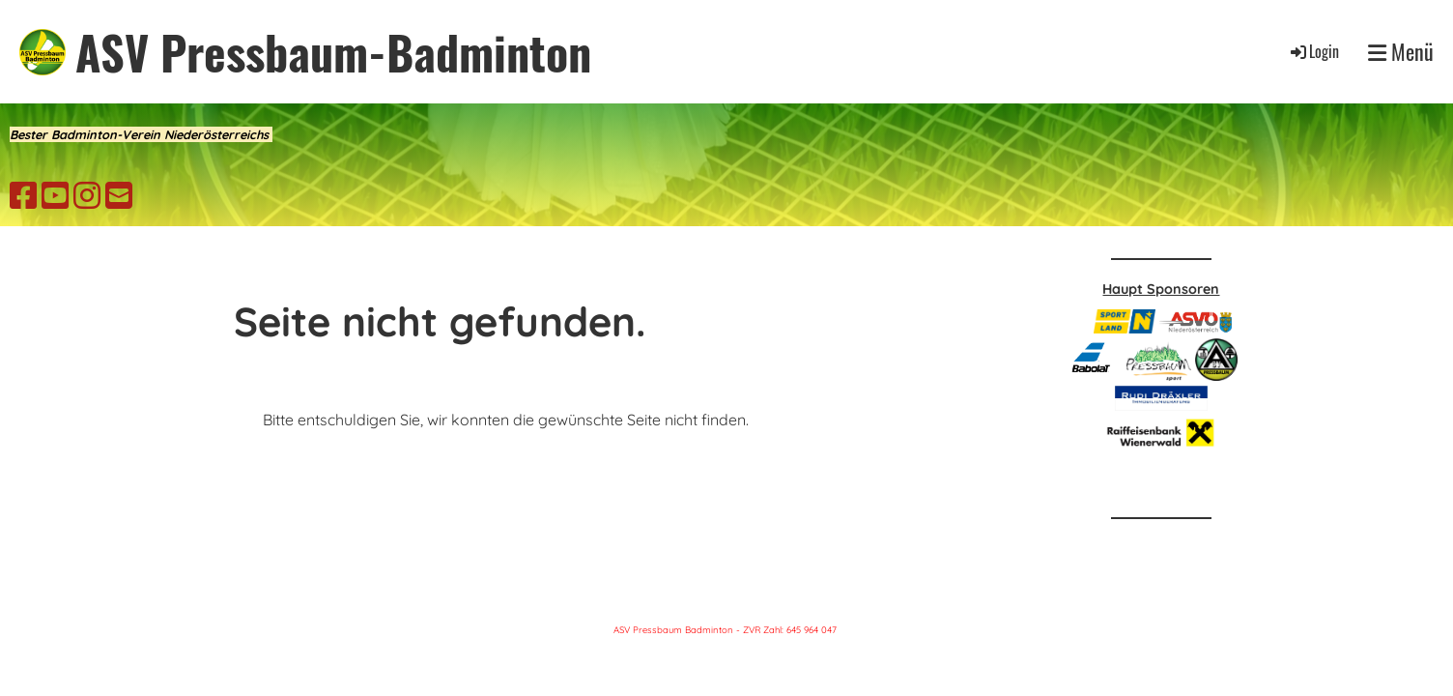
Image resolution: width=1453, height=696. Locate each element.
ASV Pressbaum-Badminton (333, 51)
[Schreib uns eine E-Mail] (118, 195)
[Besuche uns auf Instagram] (86, 195)
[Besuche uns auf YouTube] (55, 195)
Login (1313, 51)
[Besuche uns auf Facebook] (23, 195)
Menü (1401, 52)
